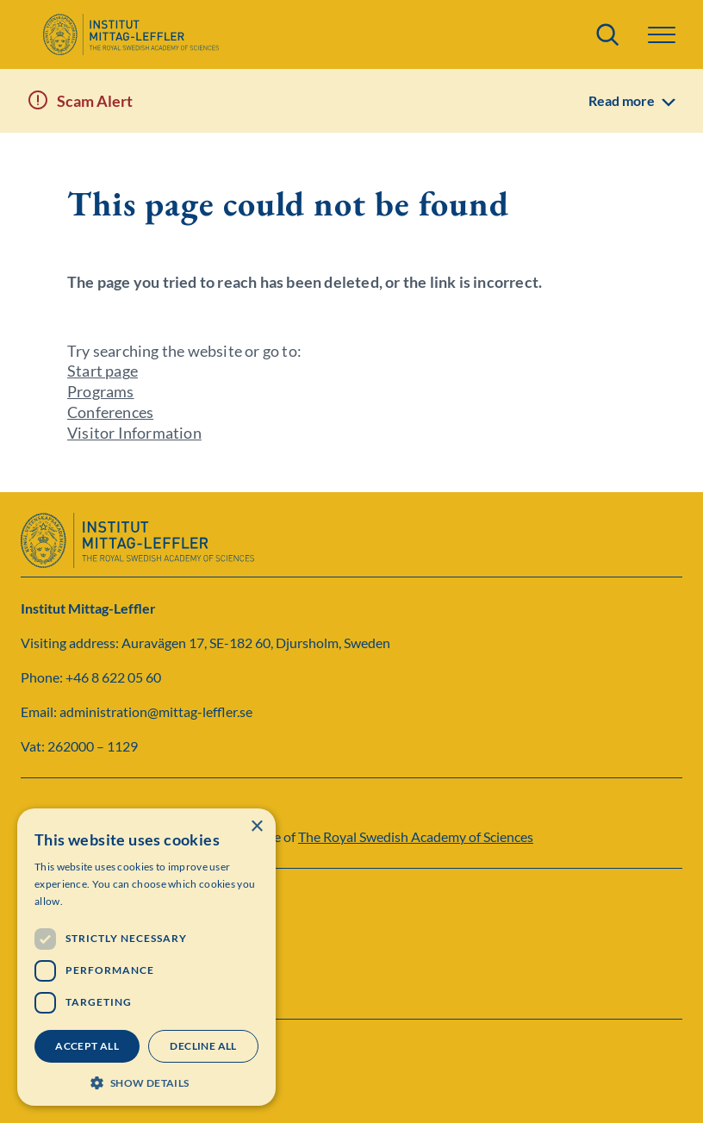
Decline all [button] (203, 1045)
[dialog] (146, 957)
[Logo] (130, 34)
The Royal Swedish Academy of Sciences (415, 836)
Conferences (110, 411)
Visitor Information (134, 432)
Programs (100, 391)
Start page (102, 370)
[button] (661, 35)
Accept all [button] (87, 1045)
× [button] (256, 826)
